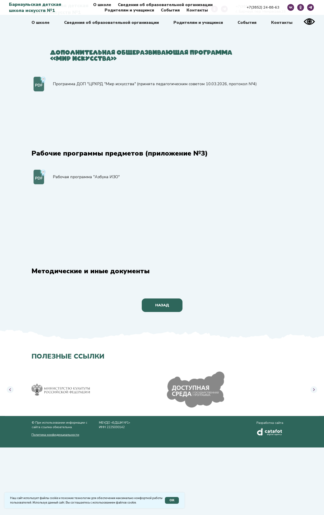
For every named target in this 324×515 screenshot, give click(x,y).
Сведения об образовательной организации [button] (111, 22)
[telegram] (224, 9)
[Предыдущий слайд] (10, 391)
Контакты (281, 22)
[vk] (204, 9)
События (247, 22)
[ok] (214, 9)
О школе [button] (41, 22)
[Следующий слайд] (313, 391)
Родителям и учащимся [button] (198, 22)
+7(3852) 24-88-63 (252, 6)
